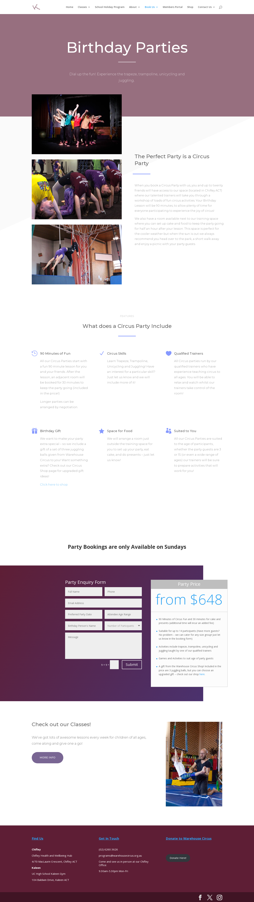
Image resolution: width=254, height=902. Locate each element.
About (133, 7)
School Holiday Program (110, 7)
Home (69, 7)
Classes (82, 7)
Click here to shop (54, 484)
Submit (132, 664)
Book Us (150, 7)
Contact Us (205, 7)
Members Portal (173, 7)
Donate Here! (178, 858)
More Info (47, 757)
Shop (190, 7)
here (202, 674)
